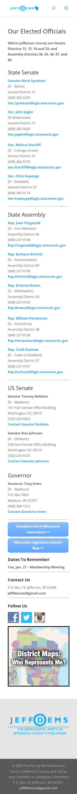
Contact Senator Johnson (28, 461)
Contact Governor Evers (27, 511)
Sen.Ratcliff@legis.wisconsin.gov (34, 167)
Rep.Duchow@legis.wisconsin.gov (35, 372)
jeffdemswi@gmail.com (27, 593)
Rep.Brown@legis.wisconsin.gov (34, 308)
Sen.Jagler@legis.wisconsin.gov (33, 134)
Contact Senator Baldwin (28, 424)
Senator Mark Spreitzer (27, 80)
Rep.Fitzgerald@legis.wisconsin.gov (37, 245)
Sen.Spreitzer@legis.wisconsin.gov (36, 103)
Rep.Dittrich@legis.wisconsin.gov (35, 276)
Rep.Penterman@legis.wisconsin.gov (38, 340)
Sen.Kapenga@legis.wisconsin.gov (36, 198)
